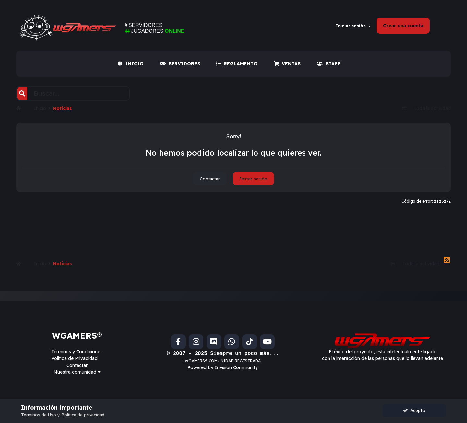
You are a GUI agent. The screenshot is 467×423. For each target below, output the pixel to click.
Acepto (414, 410)
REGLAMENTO (236, 64)
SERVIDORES (180, 64)
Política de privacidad (82, 414)
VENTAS (287, 64)
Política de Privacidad (74, 358)
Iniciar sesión (353, 25)
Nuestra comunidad (77, 372)
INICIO (131, 64)
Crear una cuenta (403, 26)
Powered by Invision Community (222, 367)
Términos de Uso (38, 414)
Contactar (210, 178)
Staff (329, 64)
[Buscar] (22, 93)
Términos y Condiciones (76, 352)
